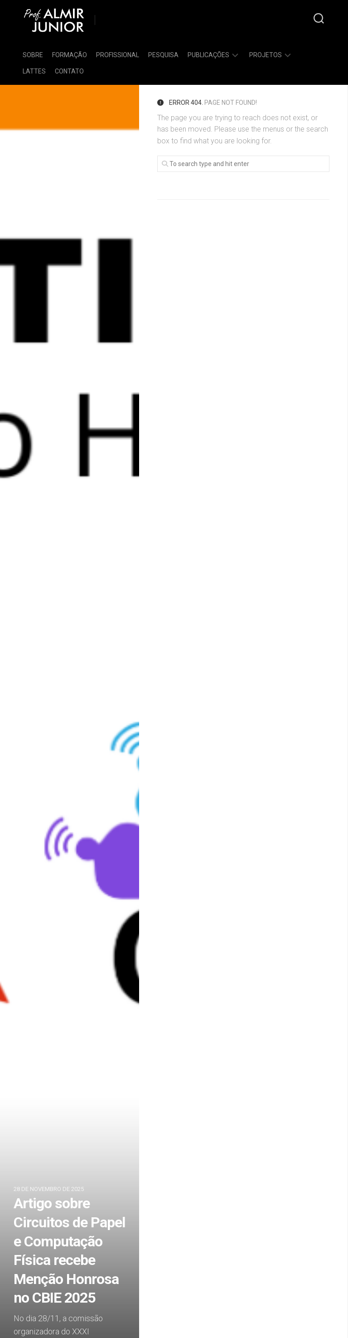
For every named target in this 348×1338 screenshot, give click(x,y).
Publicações (208, 55)
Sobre (33, 55)
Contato (69, 71)
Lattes (34, 71)
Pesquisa (163, 55)
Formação (69, 55)
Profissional (117, 55)
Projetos (265, 55)
